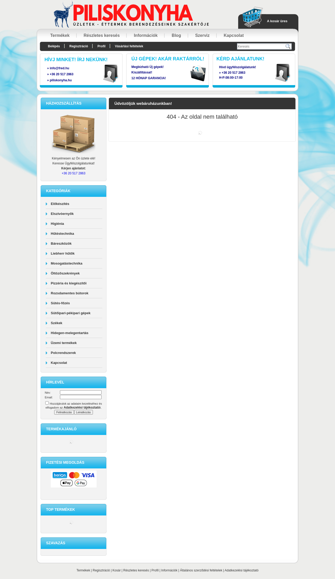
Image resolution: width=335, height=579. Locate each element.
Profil (155, 570)
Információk (169, 570)
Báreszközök (61, 243)
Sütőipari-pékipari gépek (71, 313)
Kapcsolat (59, 363)
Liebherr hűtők (63, 253)
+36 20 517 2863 (233, 72)
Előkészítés (60, 204)
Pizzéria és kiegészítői (69, 283)
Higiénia (57, 224)
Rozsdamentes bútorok (69, 293)
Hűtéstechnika (62, 234)
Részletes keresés (136, 570)
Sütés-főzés (60, 303)
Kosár (117, 570)
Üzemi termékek (64, 343)
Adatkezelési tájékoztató (241, 570)
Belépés (54, 46)
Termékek (83, 570)
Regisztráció (101, 570)
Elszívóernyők (62, 214)
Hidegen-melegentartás (69, 333)
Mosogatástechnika (66, 263)
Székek (56, 323)
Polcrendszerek (63, 353)
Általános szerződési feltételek (201, 570)
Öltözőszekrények (65, 273)
